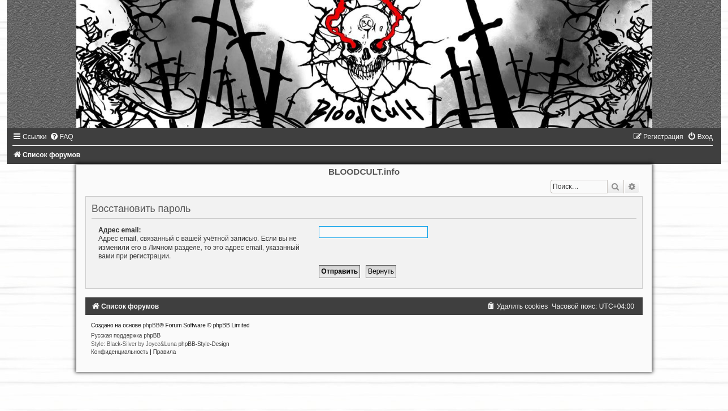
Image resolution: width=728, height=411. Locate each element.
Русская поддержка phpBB (126, 335)
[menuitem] (61, 137)
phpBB (150, 325)
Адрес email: (119, 230)
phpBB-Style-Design (204, 344)
